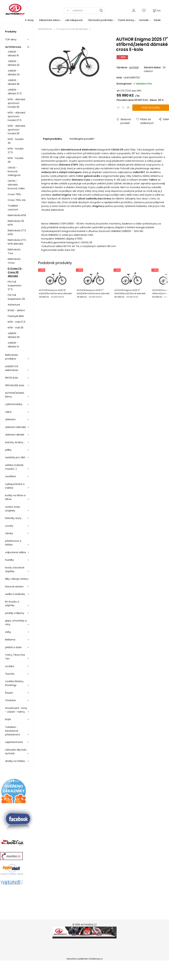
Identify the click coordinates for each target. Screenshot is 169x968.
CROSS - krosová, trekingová (14, 171)
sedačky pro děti (15, 457)
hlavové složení (14, 586)
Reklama (10, 639)
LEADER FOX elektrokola (11, 368)
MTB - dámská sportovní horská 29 (16, 129)
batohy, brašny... (15, 442)
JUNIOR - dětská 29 (13, 335)
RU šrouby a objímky (12, 603)
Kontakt (144, 20)
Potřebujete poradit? (82, 138)
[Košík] (156, 10)
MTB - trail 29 (15, 327)
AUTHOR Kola (13, 47)
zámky (9, 533)
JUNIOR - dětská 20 (13, 63)
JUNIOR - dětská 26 (13, 82)
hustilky (9, 560)
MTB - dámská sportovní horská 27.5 (16, 116)
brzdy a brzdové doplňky (14, 569)
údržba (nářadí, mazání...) (14, 466)
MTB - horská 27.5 (15, 150)
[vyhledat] (88, 10)
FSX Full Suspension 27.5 (14, 285)
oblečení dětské (14, 434)
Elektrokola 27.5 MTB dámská (17, 241)
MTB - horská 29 (15, 160)
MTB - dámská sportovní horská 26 (16, 103)
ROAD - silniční (16, 310)
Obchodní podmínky (100, 20)
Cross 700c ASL (17, 200)
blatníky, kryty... (14, 518)
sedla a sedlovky (15, 594)
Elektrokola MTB (17, 215)
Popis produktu (52, 138)
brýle (8, 719)
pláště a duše (13, 647)
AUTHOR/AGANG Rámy (14, 394)
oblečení (10, 419)
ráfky (8, 632)
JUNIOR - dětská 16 (13, 53)
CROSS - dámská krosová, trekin (16, 184)
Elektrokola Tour (14, 251)
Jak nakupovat (74, 20)
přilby (8, 450)
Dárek (157, 20)
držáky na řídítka (15, 761)
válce (8, 412)
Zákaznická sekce (49, 20)
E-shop (29, 20)
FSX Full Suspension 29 (16, 296)
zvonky (9, 525)
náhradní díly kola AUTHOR (15, 751)
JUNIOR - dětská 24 (14, 72)
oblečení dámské (15, 427)
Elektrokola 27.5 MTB (17, 232)
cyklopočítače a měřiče (14, 485)
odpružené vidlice (15, 552)
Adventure (14, 304)
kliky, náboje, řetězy (16, 579)
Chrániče (10, 700)
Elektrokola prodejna (11, 356)
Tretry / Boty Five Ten (15, 656)
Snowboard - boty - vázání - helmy (16, 709)
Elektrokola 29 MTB (16, 222)
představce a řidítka (13, 542)
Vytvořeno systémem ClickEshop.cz (84, 958)
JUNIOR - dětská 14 (13, 344)
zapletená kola (14, 742)
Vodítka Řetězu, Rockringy (14, 683)
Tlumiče (9, 673)
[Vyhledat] (66, 10)
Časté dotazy (126, 20)
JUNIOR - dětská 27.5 (15, 91)
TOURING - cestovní (14, 207)
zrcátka (9, 666)
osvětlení (10, 476)
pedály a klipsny (14, 613)
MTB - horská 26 (15, 141)
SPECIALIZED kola (14, 385)
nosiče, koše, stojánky (12, 508)
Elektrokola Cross (14, 260)
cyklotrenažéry (13, 404)
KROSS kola (11, 377)
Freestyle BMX (16, 316)
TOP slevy (10, 39)
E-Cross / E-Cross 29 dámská (15, 272)
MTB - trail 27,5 (16, 321)
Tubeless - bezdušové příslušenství (12, 730)
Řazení (9, 692)
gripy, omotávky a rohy (16, 622)
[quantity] (123, 107)
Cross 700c (14, 194)
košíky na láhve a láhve (15, 497)
